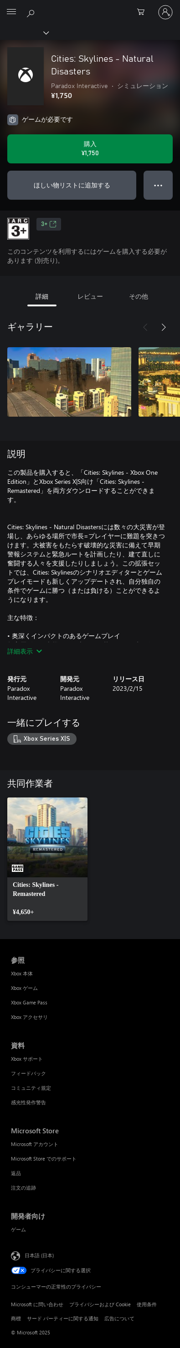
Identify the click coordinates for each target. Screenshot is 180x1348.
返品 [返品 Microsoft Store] (16, 1173)
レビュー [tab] (90, 296)
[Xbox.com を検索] (32, 12)
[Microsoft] (89, 6)
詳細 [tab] (42, 296)
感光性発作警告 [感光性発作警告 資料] (28, 1102)
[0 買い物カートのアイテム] (143, 12)
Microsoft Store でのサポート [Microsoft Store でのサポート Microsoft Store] (44, 1158)
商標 (16, 1318)
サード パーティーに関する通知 (62, 1318)
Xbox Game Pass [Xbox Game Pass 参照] (29, 1002)
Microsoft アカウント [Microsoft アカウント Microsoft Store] (34, 1144)
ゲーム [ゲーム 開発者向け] (18, 1229)
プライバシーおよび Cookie (100, 1304)
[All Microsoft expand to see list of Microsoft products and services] (11, 12)
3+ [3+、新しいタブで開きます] (49, 224)
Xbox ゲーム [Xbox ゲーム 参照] (24, 988)
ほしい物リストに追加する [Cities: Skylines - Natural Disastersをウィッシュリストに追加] (72, 185)
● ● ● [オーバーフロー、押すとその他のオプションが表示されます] (158, 184)
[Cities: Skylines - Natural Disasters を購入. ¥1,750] (90, 148)
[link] (47, 859)
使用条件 (147, 1304)
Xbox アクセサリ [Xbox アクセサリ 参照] (29, 1017)
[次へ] (163, 327)
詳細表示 (24, 651)
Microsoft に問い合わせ (37, 1304)
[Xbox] (24, 32)
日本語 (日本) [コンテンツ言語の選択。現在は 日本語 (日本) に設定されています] (39, 1255)
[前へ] (145, 327)
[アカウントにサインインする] (165, 12)
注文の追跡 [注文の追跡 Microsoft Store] (23, 1188)
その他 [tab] (138, 296)
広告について (119, 1318)
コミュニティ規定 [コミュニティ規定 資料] (31, 1088)
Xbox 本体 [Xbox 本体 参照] (22, 973)
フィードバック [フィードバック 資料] (28, 1073)
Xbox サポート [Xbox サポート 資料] (27, 1059)
